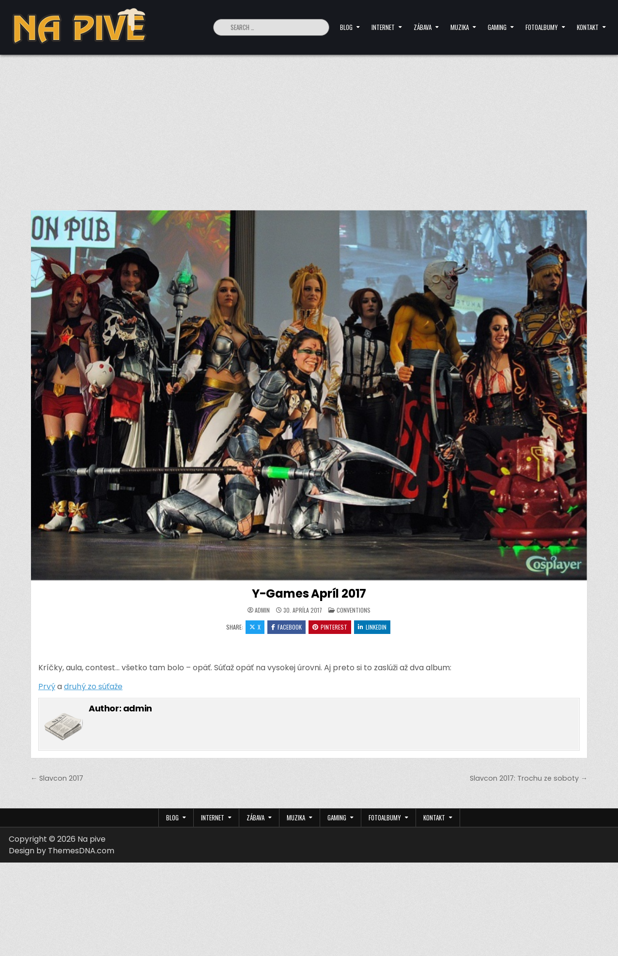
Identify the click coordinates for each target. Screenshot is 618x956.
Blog (346, 27)
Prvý (46, 686)
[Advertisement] (309, 127)
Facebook (286, 627)
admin (262, 610)
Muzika (459, 27)
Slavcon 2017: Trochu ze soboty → (528, 778)
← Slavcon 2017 (57, 778)
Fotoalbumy (541, 27)
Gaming (497, 27)
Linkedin (372, 627)
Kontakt (588, 27)
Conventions (354, 610)
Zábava (423, 27)
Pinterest (329, 627)
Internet (383, 27)
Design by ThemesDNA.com (61, 850)
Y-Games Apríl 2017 (309, 593)
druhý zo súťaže (93, 686)
